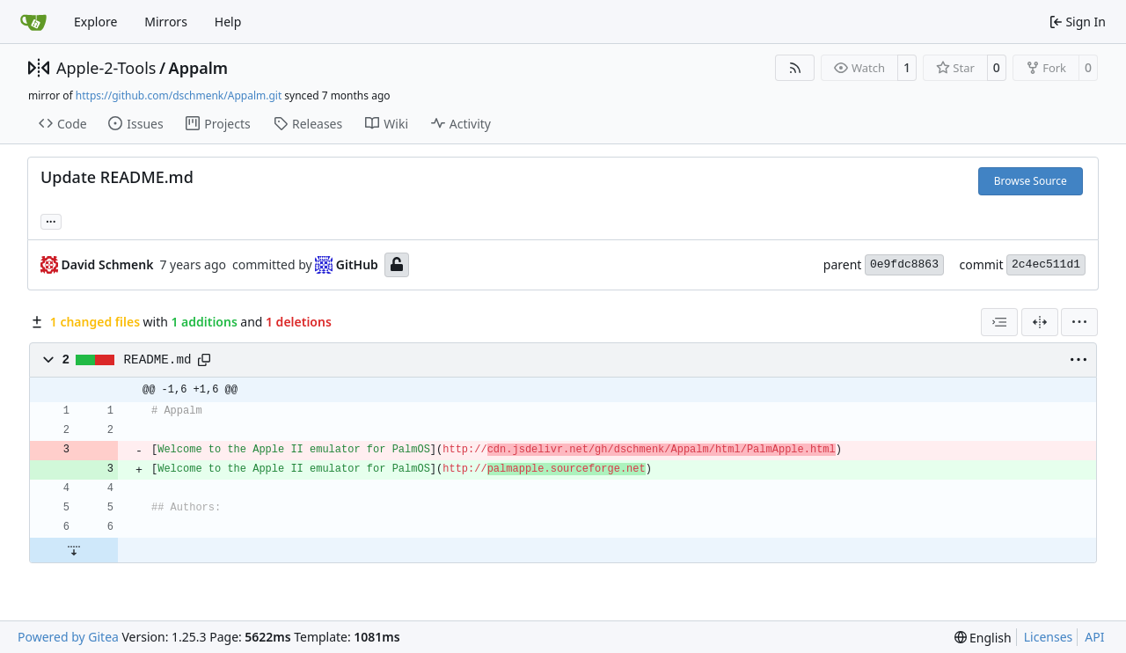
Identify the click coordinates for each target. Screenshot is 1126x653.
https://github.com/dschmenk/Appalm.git (179, 95)
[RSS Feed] (795, 68)
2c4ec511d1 (1046, 264)
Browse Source (1030, 180)
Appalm (199, 68)
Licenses (1048, 636)
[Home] (33, 22)
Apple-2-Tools (106, 68)
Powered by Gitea (68, 636)
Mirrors (165, 21)
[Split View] (1039, 322)
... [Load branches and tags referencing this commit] (51, 220)
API (1094, 636)
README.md (158, 360)
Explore (95, 21)
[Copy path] (204, 360)
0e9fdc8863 (904, 264)
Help (228, 21)
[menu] (1079, 322)
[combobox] (999, 322)
